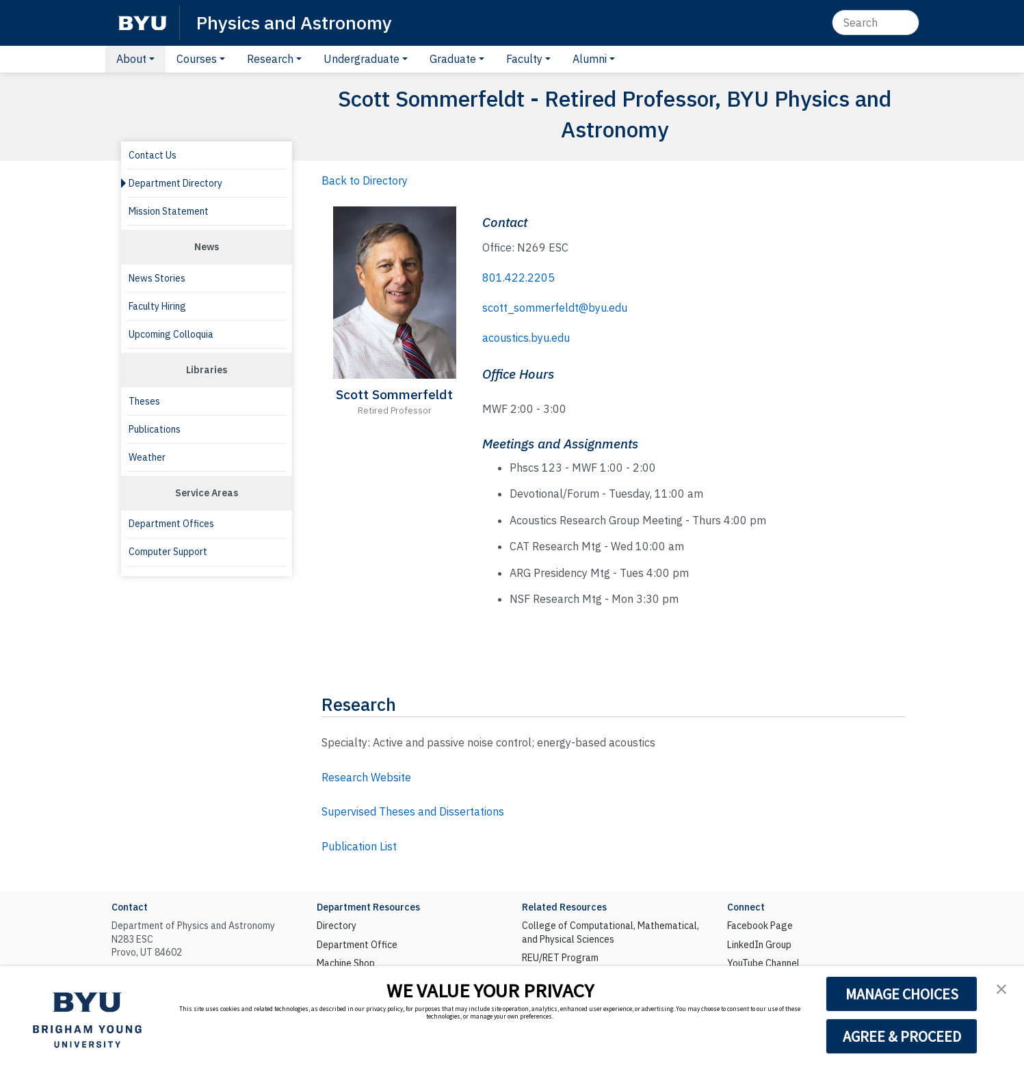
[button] (1001, 989)
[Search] (875, 23)
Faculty (524, 59)
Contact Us (152, 155)
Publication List (359, 846)
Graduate (453, 59)
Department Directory (175, 183)
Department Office (357, 945)
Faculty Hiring (157, 306)
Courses (196, 59)
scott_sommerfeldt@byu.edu (554, 307)
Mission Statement (169, 211)
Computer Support (168, 551)
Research (270, 59)
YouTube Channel (763, 963)
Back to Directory (364, 180)
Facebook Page (760, 925)
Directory (336, 925)
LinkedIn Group (759, 945)
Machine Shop (346, 963)
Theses (144, 401)
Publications (155, 429)
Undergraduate (361, 59)
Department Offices (171, 523)
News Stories (157, 278)
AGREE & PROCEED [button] (902, 1036)
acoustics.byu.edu (526, 338)
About (131, 59)
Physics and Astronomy (294, 22)
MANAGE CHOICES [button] (901, 993)
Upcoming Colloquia (171, 334)
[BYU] (142, 23)
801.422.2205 (518, 277)
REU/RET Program (560, 958)
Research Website (366, 777)
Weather (147, 457)
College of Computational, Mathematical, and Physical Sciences (610, 932)
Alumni (590, 59)
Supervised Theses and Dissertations (412, 811)
